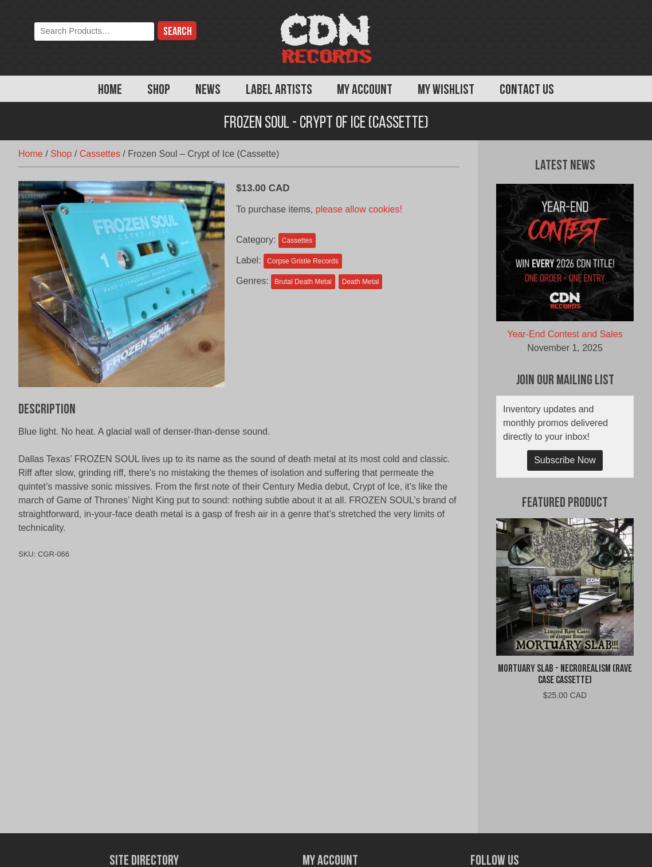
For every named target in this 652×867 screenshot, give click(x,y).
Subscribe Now (565, 460)
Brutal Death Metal (302, 282)
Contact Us (527, 90)
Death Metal (360, 282)
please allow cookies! (359, 209)
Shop (158, 90)
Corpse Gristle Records (303, 261)
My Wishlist (446, 90)
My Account (364, 90)
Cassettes (100, 154)
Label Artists (279, 90)
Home (110, 90)
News (208, 90)
